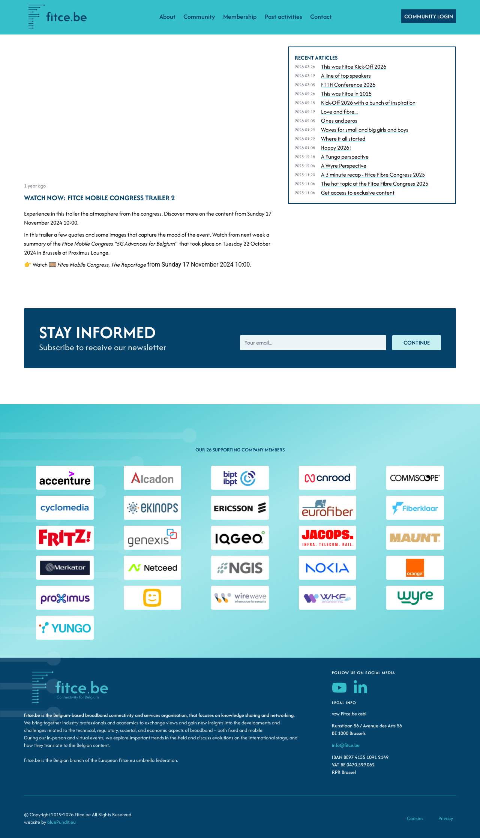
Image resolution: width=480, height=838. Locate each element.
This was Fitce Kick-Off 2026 (353, 66)
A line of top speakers (346, 75)
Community (199, 16)
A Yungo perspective (345, 156)
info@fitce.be (346, 745)
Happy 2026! (336, 147)
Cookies (415, 818)
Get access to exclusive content (357, 192)
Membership (239, 16)
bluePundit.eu (61, 822)
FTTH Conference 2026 (348, 84)
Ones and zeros (339, 120)
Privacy (445, 818)
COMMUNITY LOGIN (428, 16)
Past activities (283, 16)
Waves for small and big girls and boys (364, 129)
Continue (417, 342)
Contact (321, 16)
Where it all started (343, 138)
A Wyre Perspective (343, 165)
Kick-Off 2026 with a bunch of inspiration (368, 102)
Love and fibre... (339, 111)
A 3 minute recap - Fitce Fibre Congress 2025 (373, 174)
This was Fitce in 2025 (346, 93)
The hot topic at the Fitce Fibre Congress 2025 (374, 183)
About (167, 16)
